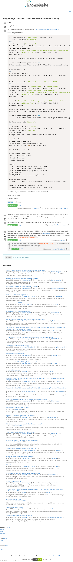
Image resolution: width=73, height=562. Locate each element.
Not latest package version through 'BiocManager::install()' (24, 424)
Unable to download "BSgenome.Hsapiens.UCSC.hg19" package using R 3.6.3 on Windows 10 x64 (36, 388)
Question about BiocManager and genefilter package (22, 278)
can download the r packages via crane (18, 311)
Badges (2, 533)
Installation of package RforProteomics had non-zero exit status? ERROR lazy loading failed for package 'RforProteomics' (35, 379)
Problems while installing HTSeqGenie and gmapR (21, 362)
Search (8, 527)
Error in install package (13, 370)
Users (2, 529)
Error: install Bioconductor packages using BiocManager (23, 473)
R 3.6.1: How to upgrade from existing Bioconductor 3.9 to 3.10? (25, 270)
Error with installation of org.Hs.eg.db (17, 345)
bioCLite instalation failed (13, 499)
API (1, 547)
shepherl (63, 240)
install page (46, 233)
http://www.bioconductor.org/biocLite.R (47, 29)
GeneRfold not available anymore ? (17, 295)
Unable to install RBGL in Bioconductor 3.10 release (22, 286)
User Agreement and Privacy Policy (50, 556)
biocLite (10, 202)
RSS (6, 545)
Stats (1, 549)
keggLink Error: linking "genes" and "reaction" (20, 416)
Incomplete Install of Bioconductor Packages (19, 457)
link (20, 205)
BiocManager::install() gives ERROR (17, 507)
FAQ (1, 540)
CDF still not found (11, 465)
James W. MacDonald (59, 249)
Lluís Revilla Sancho (60, 225)
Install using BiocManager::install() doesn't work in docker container (26, 399)
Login (8, 257)
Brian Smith (18, 442)
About (5, 538)
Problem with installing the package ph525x (19, 515)
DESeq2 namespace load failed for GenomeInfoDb (21, 440)
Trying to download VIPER (14, 303)
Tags (1, 531)
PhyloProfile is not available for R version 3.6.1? (20, 432)
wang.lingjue (18, 425)
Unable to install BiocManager (15, 353)
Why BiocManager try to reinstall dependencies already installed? (26, 319)
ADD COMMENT (12, 205)
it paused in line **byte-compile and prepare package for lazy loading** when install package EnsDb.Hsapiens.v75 (34, 490)
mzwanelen (18, 409)
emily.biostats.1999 (20, 501)
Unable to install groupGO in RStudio (17, 407)
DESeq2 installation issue (13, 481)
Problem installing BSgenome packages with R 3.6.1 (22, 448)
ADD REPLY (15, 248)
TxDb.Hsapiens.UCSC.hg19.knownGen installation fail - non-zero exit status (29, 337)
